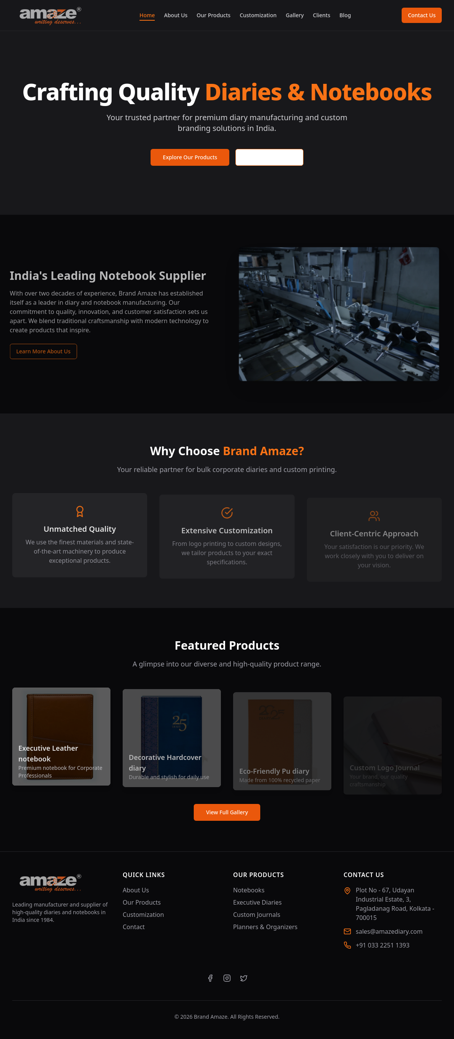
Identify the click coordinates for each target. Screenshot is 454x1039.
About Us (175, 15)
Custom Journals (256, 914)
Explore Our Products (190, 157)
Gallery (295, 15)
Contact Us (422, 15)
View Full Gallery (227, 812)
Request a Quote (269, 157)
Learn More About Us (38, 351)
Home (147, 15)
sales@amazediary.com (389, 931)
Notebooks (248, 890)
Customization (258, 15)
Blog (345, 15)
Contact (134, 927)
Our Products (214, 15)
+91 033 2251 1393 (383, 945)
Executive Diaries (257, 902)
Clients (321, 15)
